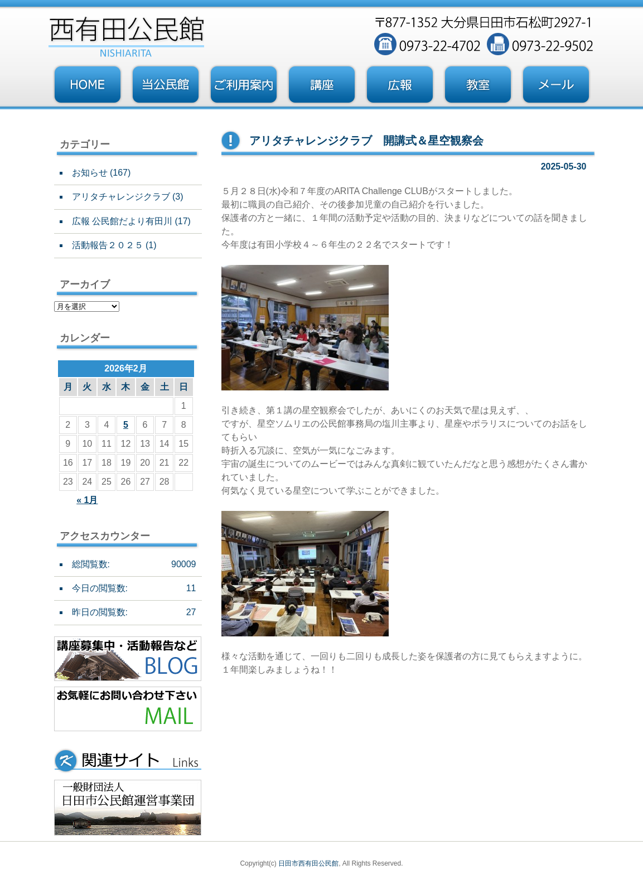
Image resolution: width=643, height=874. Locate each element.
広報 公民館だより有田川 (122, 221)
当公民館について (166, 84)
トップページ (88, 84)
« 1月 (87, 500)
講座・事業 (322, 84)
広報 (400, 84)
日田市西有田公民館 (308, 863)
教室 (478, 84)
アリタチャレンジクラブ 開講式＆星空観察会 (366, 140)
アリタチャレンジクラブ (121, 196)
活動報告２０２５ (107, 245)
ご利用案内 (244, 84)
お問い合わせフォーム (556, 84)
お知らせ (90, 172)
